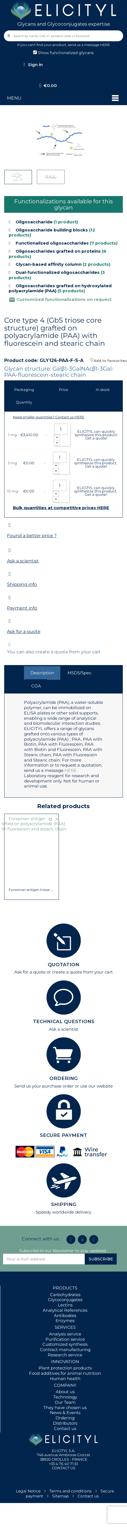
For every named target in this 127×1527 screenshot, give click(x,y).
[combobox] (64, 35)
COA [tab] (36, 685)
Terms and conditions (70, 1491)
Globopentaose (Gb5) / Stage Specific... (32, 869)
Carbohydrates (65, 1294)
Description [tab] (42, 672)
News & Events (65, 1412)
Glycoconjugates (65, 1299)
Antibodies (65, 1315)
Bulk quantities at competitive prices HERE (61, 507)
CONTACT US (63, 1468)
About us (65, 1391)
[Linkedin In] (70, 1239)
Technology (65, 1397)
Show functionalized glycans (63, 52)
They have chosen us (65, 1407)
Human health (65, 1378)
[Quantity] (61, 429)
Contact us (65, 1428)
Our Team (65, 1402)
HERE (70, 770)
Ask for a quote (23, 631)
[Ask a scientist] (9, 550)
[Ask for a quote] (9, 621)
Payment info (22, 608)
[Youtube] (93, 1239)
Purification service (65, 1339)
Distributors (65, 1423)
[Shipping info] (9, 574)
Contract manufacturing (65, 1349)
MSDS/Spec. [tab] (80, 672)
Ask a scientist (23, 561)
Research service (65, 1354)
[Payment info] (9, 597)
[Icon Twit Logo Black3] (82, 1239)
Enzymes (65, 1320)
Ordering (65, 1417)
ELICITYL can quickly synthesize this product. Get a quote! (96, 435)
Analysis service (65, 1334)
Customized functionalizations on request (60, 299)
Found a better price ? (32, 535)
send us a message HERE (89, 45)
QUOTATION (63, 964)
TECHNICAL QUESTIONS (63, 1021)
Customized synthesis (65, 1344)
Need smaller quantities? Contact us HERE (48, 417)
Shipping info (22, 584)
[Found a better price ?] (9, 525)
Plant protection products (65, 1368)
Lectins (65, 1305)
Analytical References (65, 1310)
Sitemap (60, 1496)
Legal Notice (28, 1491)
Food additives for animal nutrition (65, 1373)
